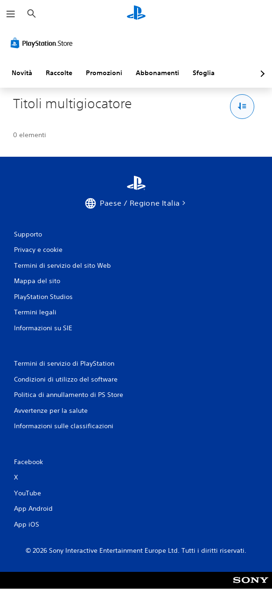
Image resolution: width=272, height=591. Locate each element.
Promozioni (104, 73)
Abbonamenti (157, 73)
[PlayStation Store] (43, 42)
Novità (22, 73)
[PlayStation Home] (136, 14)
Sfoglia (204, 73)
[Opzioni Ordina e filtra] (242, 106)
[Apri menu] (10, 14)
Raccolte (59, 73)
